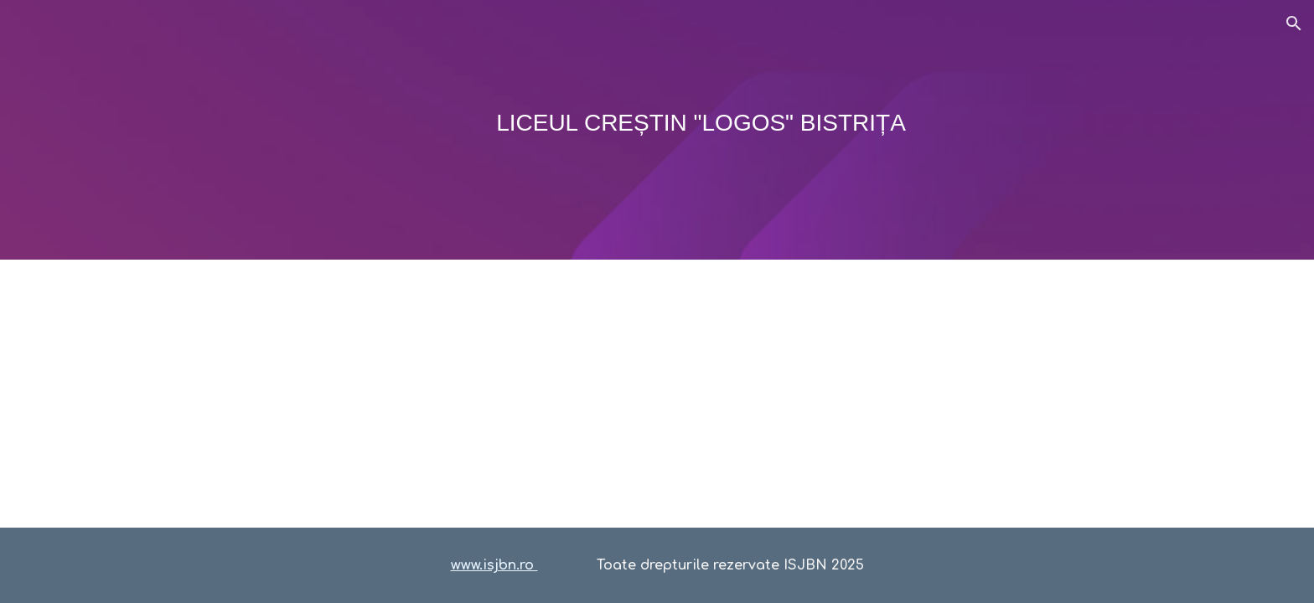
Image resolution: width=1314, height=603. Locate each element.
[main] (657, 130)
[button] (1294, 23)
